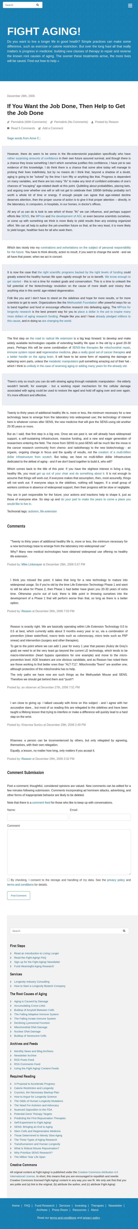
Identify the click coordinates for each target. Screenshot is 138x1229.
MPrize (40, 216)
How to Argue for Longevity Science (35, 1096)
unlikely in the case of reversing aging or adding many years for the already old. (77, 366)
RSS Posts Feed (24, 1059)
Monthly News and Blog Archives (33, 1051)
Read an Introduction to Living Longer (36, 953)
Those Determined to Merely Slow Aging (38, 1135)
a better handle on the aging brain (30, 356)
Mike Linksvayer (32, 564)
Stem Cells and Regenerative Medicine (37, 1131)
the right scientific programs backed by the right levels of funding (80, 272)
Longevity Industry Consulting (31, 981)
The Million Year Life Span (29, 1156)
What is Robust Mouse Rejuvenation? (36, 1148)
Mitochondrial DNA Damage (30, 1027)
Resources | (81, 1209)
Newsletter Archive (25, 1055)
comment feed (41, 802)
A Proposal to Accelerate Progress (34, 1083)
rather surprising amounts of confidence (32, 158)
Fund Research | (46, 1205)
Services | (66, 1205)
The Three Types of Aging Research (35, 1139)
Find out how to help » (43, 61)
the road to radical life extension (51, 338)
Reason (26, 611)
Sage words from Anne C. (23, 138)
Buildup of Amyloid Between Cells (34, 1009)
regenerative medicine (56, 352)
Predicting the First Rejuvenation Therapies (40, 1118)
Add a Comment (52, 128)
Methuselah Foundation (82, 302)
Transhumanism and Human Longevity (37, 1143)
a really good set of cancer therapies (101, 352)
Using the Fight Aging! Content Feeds (36, 1068)
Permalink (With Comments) (29, 121)
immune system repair (21, 352)
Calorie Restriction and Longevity (34, 1088)
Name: (11, 809)
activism (33, 511)
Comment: (13, 825)
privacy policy (116, 880)
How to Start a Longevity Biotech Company (39, 985)
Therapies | (99, 1205)
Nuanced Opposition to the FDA (33, 1109)
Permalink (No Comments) (71, 121)
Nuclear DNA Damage (27, 1031)
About (96, 1209)
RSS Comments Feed (27, 1064)
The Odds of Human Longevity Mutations (38, 1100)
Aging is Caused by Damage (31, 1001)
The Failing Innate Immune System (35, 1018)
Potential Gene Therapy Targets (33, 1113)
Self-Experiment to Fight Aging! (32, 1122)
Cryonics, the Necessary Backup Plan (36, 1092)
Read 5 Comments (23, 128)
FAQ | (29, 1205)
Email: (74, 809)
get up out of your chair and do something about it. (71, 473)
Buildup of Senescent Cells (30, 1035)
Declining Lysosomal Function (32, 1022)
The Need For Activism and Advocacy (36, 1105)
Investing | (82, 1205)
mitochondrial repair (117, 347)
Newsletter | (117, 1205)
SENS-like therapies (85, 347)
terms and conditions (20, 884)
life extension (48, 511)
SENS (25, 216)
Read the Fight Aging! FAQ (30, 957)
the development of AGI (66, 216)
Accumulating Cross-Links (29, 1005)
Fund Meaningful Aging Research (34, 966)
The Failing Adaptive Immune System (36, 1014)
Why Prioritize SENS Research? (33, 1152)
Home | (18, 1205)
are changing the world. (57, 320)
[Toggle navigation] (130, 5)
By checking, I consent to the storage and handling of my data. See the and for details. (69, 882)
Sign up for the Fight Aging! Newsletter (37, 961)
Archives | (43, 1209)
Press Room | (62, 1209)
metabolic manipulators (63, 361)
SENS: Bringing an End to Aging (33, 1126)
